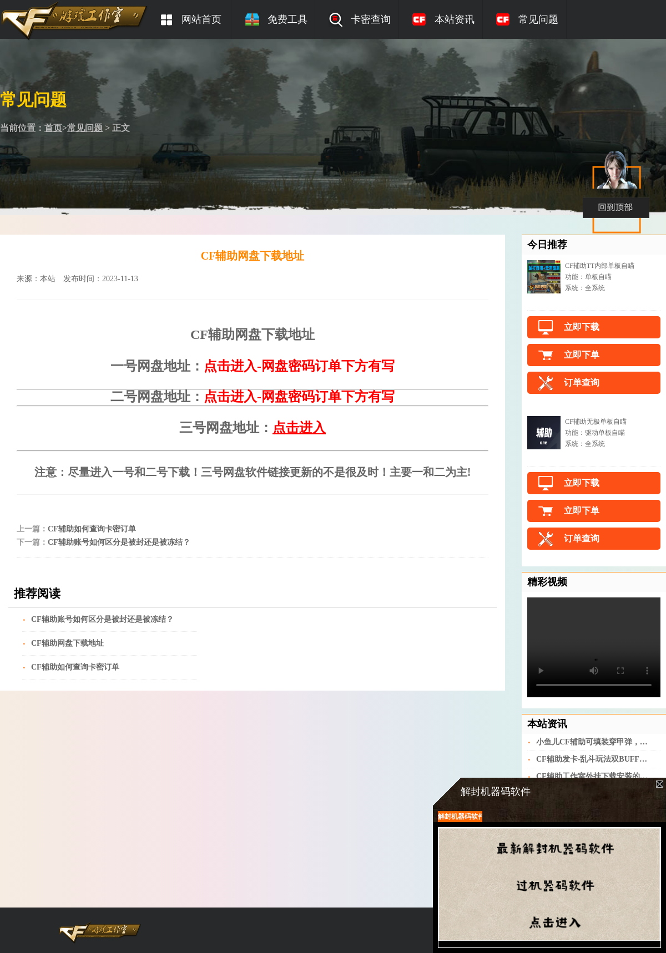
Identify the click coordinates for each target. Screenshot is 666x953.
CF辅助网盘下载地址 (67, 643)
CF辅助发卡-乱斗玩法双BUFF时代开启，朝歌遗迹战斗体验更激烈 (593, 759)
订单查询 (581, 382)
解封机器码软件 (460, 816)
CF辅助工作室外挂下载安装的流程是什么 (593, 776)
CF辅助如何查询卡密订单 (92, 529)
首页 (53, 128)
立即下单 (581, 354)
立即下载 (581, 327)
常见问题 (85, 128)
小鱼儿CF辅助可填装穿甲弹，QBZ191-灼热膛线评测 (593, 742)
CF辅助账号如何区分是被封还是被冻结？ (119, 542)
